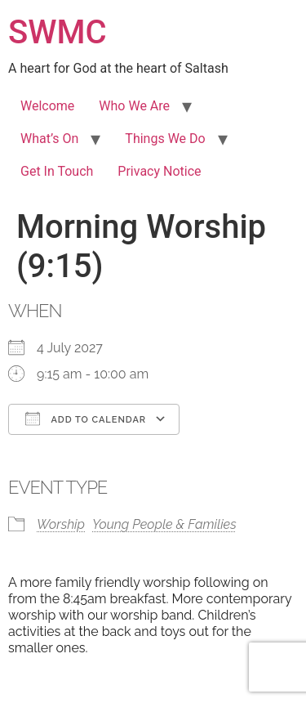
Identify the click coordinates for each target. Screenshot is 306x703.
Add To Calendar (85, 418)
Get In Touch (56, 171)
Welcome (47, 106)
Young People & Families (164, 524)
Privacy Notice (159, 171)
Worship (61, 524)
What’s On (49, 138)
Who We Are (134, 106)
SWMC (57, 32)
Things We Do (165, 138)
